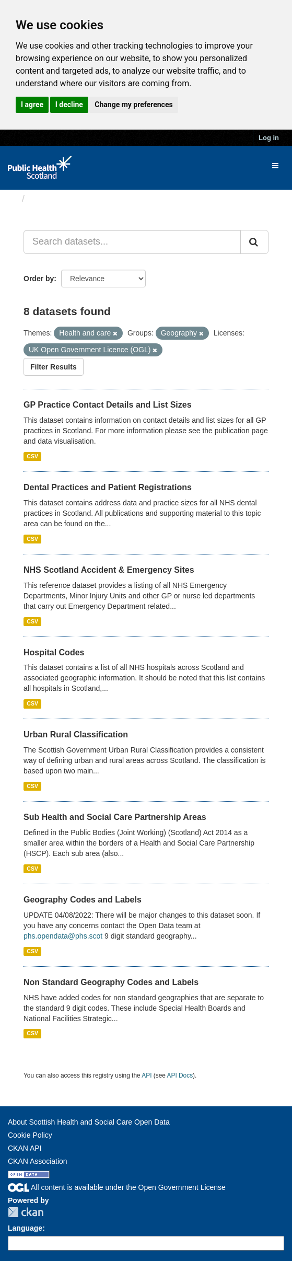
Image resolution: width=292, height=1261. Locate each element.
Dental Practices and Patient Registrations (108, 487)
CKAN (25, 1212)
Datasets (49, 198)
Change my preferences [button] (133, 104)
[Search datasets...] (132, 242)
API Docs (180, 1075)
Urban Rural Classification (76, 734)
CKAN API (25, 1148)
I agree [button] (32, 104)
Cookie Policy (30, 1135)
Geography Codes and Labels (83, 899)
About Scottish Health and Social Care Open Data (89, 1122)
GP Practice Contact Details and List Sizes (108, 404)
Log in (269, 138)
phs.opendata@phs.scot (63, 936)
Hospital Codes (54, 652)
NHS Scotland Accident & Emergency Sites (109, 569)
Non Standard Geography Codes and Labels (111, 982)
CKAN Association (37, 1161)
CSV (32, 456)
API (146, 1075)
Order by (39, 278)
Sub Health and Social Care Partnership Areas (115, 817)
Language (25, 1228)
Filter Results (53, 367)
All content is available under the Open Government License (117, 1187)
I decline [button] (69, 104)
